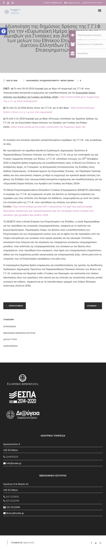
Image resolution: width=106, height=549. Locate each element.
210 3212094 (11, 500)
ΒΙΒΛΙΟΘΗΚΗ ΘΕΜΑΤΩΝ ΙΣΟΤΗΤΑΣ (19, 333)
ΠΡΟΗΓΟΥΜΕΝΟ (16, 306)
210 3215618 (11, 496)
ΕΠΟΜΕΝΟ (91, 306)
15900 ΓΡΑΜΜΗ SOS (53, 3)
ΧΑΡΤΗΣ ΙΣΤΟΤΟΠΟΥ (92, 3)
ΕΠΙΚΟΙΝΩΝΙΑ (9, 326)
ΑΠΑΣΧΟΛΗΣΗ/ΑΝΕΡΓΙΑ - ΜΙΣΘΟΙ (53, 81)
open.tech (28, 542)
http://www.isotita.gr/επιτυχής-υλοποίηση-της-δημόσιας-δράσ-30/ (48, 126)
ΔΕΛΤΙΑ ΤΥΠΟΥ (10, 339)
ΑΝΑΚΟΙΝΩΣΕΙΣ (32, 81)
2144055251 (10, 456)
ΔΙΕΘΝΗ (70, 81)
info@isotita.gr (73, 3)
